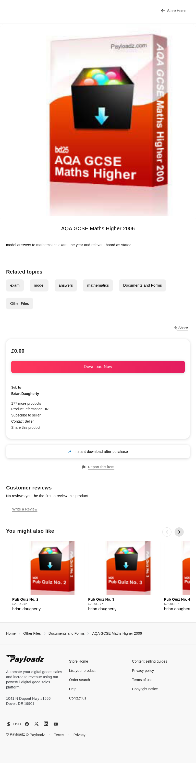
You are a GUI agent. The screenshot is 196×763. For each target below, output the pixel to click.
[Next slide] (179, 532)
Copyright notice (145, 689)
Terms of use (142, 680)
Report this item (98, 467)
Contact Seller (22, 421)
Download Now (98, 366)
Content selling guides (149, 661)
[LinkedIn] (46, 724)
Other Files (19, 303)
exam (15, 285)
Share (180, 328)
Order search (79, 680)
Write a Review (24, 509)
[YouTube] (55, 724)
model (39, 285)
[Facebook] (26, 724)
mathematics (98, 285)
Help (73, 689)
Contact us (77, 698)
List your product (82, 670)
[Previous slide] (167, 532)
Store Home (173, 11)
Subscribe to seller (26, 415)
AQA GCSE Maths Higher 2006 (117, 633)
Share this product (25, 427)
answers (66, 285)
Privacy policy (143, 670)
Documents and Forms (142, 285)
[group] (48, 576)
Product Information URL (31, 409)
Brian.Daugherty (25, 394)
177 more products (26, 403)
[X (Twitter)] (36, 724)
